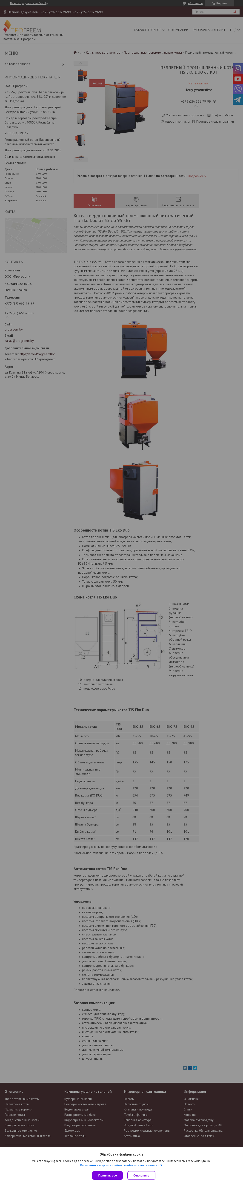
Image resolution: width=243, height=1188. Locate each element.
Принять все (107, 1175)
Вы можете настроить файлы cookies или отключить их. (120, 1165)
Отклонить (141, 1175)
